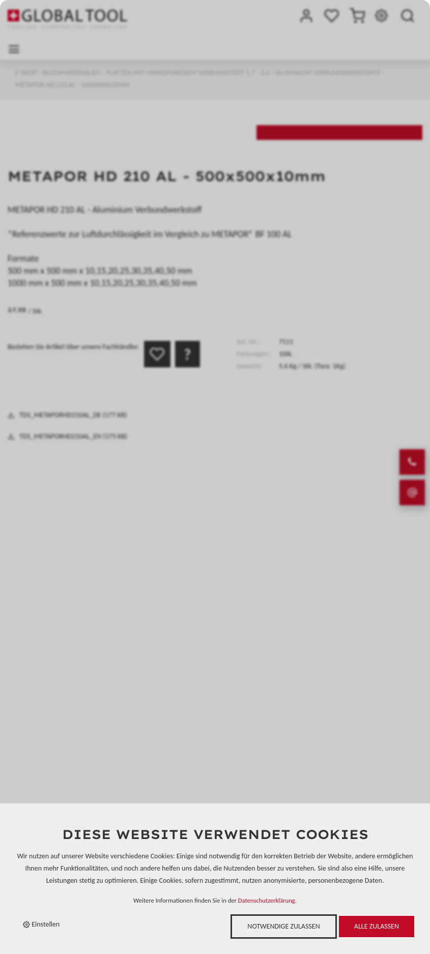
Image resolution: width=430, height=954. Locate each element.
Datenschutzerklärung (266, 900)
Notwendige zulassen (283, 926)
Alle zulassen (376, 926)
